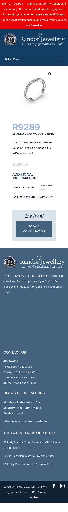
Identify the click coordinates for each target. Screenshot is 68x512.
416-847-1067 (11, 361)
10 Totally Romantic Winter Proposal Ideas (28, 464)
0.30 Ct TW (46, 196)
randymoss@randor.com (18, 366)
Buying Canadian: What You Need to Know (29, 456)
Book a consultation (34, 229)
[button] (50, 74)
